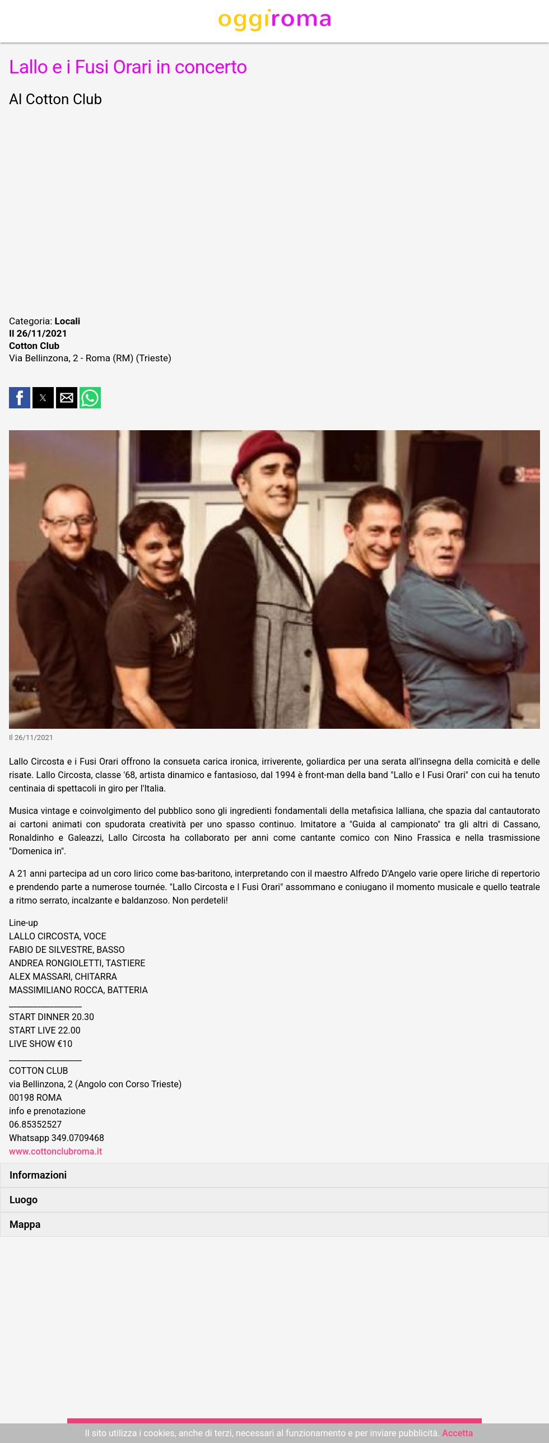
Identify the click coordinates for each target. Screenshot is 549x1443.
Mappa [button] (25, 1224)
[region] (274, 209)
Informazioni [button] (38, 1175)
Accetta (457, 1433)
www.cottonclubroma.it (55, 1151)
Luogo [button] (24, 1199)
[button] (19, 397)
